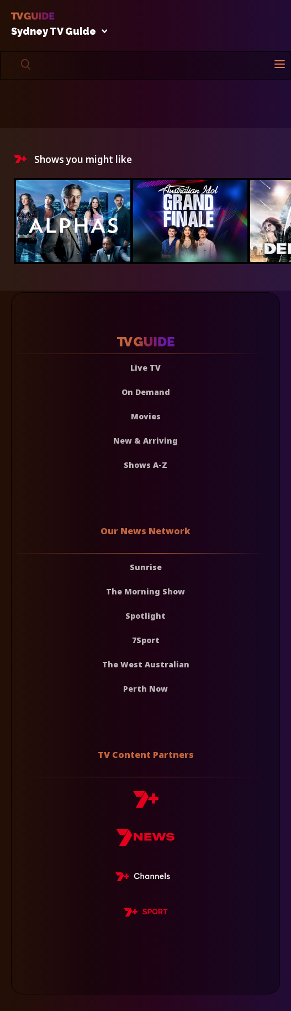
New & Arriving (145, 440)
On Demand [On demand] (145, 392)
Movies (146, 416)
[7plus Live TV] (145, 878)
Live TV (145, 367)
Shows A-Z (145, 465)
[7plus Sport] (146, 914)
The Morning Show (145, 591)
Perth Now (145, 688)
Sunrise (146, 567)
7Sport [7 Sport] (146, 640)
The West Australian (145, 664)
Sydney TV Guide (56, 32)
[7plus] (145, 803)
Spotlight (145, 615)
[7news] (145, 841)
